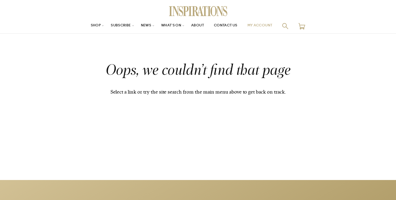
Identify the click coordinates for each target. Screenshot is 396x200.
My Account (267, 26)
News (142, 26)
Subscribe (114, 26)
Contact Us (229, 26)
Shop (87, 26)
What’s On (169, 26)
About (198, 26)
